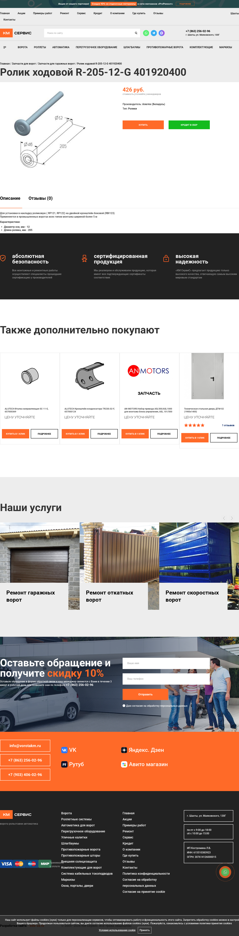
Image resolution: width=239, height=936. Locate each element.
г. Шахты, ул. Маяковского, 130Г (203, 35)
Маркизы (225, 47)
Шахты (235, 13)
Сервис (81, 13)
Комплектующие (201, 47)
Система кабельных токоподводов (87, 873)
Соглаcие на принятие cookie (144, 892)
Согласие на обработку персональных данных (140, 883)
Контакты (9, 19)
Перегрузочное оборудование (96, 47)
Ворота (23, 47)
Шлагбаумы (132, 47)
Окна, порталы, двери (77, 886)
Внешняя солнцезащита (79, 861)
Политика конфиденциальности (146, 873)
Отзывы (158, 13)
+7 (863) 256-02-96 (198, 31)
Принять (145, 930)
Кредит (98, 13)
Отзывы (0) (41, 198)
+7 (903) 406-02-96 (25, 774)
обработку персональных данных (167, 705)
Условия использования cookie (117, 930)
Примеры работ (42, 13)
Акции (21, 13)
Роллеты (40, 47)
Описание (10, 198)
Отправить (145, 694)
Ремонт (64, 13)
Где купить (138, 13)
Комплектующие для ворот (81, 867)
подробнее (44, 434)
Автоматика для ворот (78, 825)
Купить (143, 125)
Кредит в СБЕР (189, 125)
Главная (5, 13)
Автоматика (60, 47)
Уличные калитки (74, 837)
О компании (117, 13)
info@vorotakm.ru (25, 746)
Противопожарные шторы (80, 855)
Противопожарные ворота (165, 47)
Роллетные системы (76, 819)
